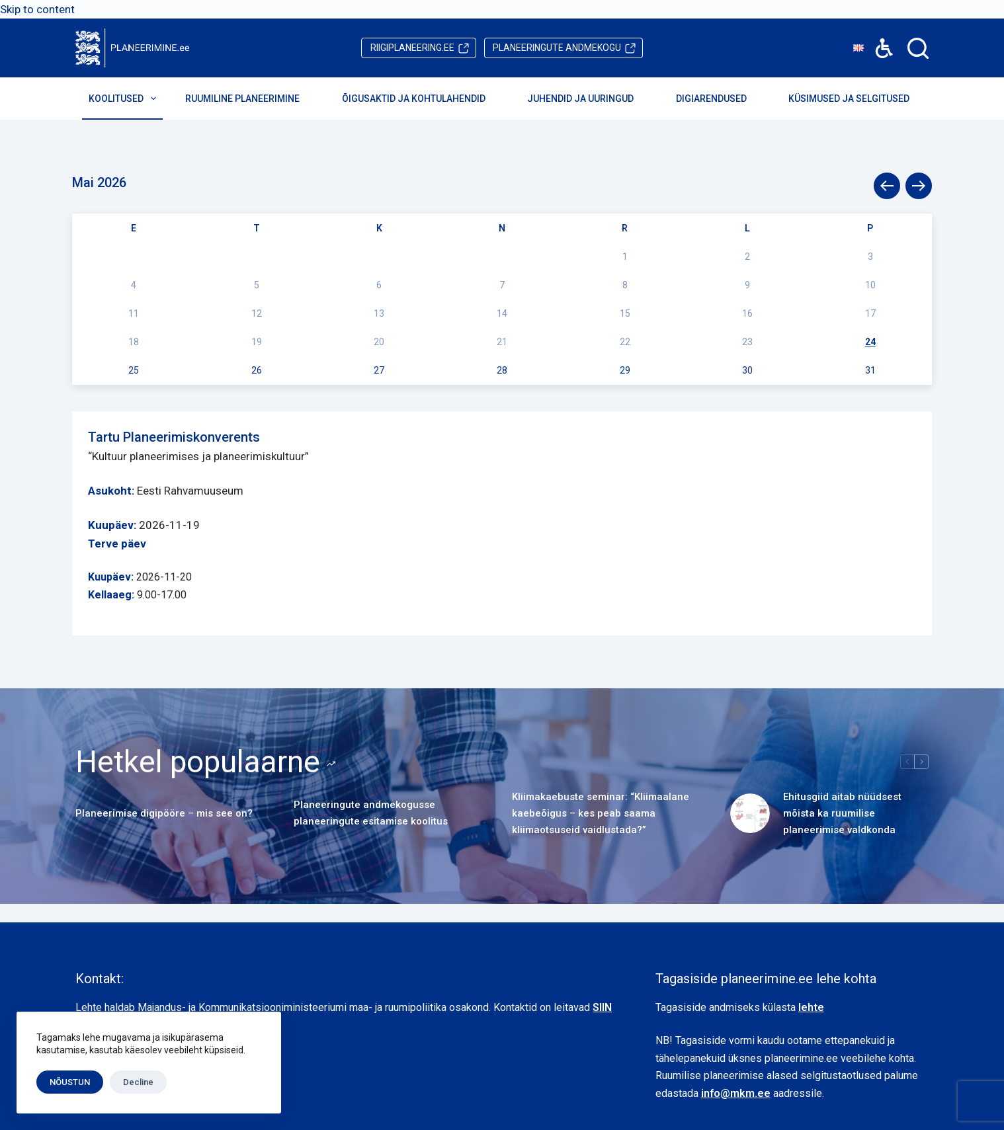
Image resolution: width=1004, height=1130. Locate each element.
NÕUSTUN (70, 1082)
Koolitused (125, 98)
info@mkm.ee (736, 1093)
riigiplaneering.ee (412, 47)
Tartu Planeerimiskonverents (174, 437)
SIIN (602, 1007)
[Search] (918, 48)
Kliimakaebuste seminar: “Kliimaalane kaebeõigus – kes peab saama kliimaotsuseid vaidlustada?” (600, 813)
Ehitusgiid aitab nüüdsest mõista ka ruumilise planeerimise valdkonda (842, 813)
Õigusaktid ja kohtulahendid (422, 98)
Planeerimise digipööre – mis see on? (164, 813)
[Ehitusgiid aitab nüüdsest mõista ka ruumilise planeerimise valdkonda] (750, 813)
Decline (138, 1082)
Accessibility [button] (877, 38)
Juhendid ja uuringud (589, 98)
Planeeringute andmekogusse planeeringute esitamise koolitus (371, 813)
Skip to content (37, 9)
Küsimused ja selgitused (857, 98)
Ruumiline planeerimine (251, 98)
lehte (811, 1007)
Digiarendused (720, 98)
